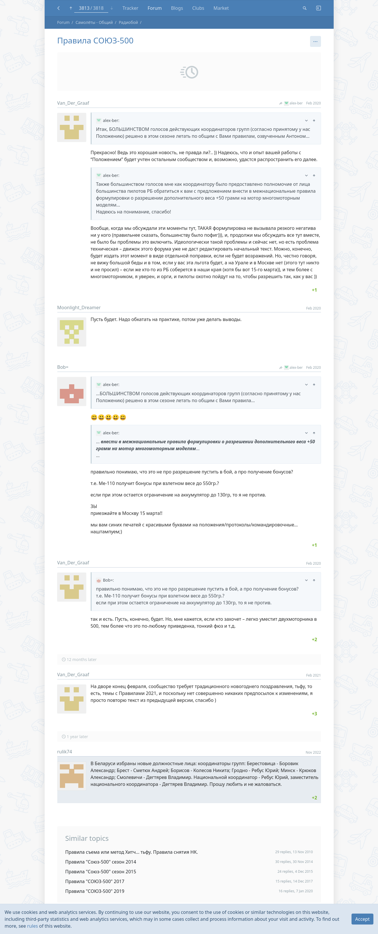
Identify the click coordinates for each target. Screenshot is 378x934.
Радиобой (128, 22)
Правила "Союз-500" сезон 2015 (100, 871)
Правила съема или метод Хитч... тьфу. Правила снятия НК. (131, 852)
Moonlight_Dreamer (79, 307)
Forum (63, 22)
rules (32, 926)
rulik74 (64, 751)
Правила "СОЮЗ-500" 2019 (94, 891)
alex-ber (291, 103)
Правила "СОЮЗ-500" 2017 (94, 881)
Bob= (63, 367)
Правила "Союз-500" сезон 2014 (100, 862)
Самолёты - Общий (94, 22)
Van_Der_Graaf (73, 103)
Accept (362, 919)
